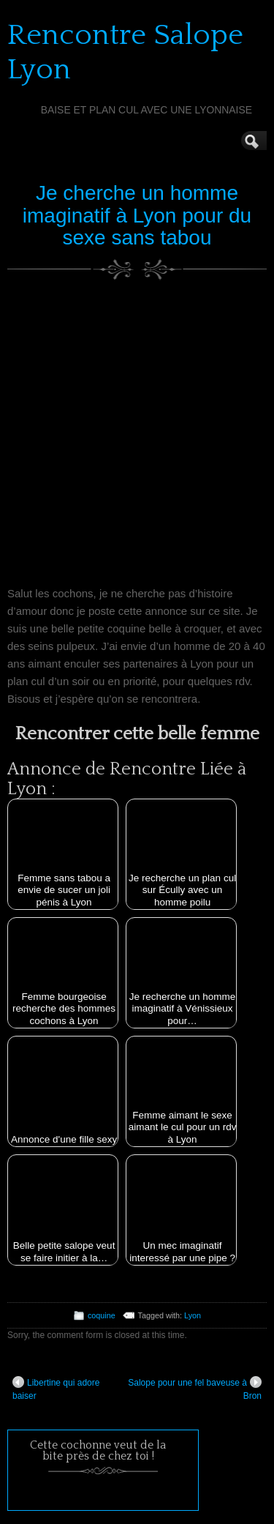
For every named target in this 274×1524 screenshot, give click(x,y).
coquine (101, 1315)
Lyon (192, 1315)
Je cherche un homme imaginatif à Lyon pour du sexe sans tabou (137, 216)
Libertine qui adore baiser (55, 1388)
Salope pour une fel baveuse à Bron (195, 1388)
